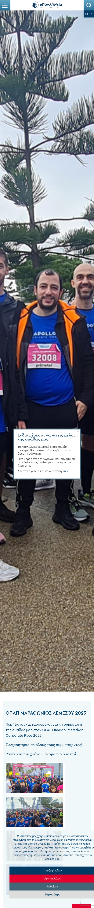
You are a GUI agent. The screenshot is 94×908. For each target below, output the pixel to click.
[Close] (78, 431)
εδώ (65, 471)
